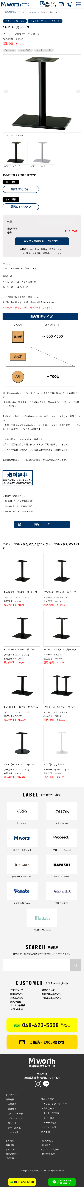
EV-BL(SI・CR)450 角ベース (60, 592)
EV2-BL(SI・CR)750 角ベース (61, 707)
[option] (42, 96)
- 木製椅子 (10, 1104)
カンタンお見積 (17, 1005)
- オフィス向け (48, 1127)
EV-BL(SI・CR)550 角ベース (20, 649)
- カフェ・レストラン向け (53, 1104)
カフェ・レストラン (14, 21)
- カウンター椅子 (14, 1113)
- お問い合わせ (11, 1154)
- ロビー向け (47, 1118)
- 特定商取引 (10, 1158)
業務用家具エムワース (14, 12)
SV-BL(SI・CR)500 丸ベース (20, 764)
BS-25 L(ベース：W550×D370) (18, 506)
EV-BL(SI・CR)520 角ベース (60, 649)
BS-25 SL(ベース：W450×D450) (19, 501)
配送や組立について (51, 993)
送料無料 (9, 50)
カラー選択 (25, 50)
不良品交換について (51, 997)
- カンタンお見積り (50, 1149)
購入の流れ (15, 1001)
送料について (48, 990)
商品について (42, 524)
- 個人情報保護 (48, 1154)
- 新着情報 (9, 1145)
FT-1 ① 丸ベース (54, 764)
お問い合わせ (16, 1009)
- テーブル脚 (12, 1132)
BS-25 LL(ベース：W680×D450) (19, 511)
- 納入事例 (45, 1132)
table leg (33, 12)
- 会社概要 (9, 1141)
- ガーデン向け (48, 1122)
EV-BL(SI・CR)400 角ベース (20, 592)
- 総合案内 (45, 1145)
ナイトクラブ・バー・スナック (45, 21)
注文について (16, 990)
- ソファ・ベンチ (14, 1118)
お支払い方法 (16, 997)
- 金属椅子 (10, 1109)
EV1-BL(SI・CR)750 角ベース (21, 707)
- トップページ (11, 1095)
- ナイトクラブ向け (50, 1113)
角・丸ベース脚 (43, 50)
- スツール (10, 1123)
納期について (16, 993)
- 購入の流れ (47, 1141)
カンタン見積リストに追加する (41, 241)
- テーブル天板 (13, 1127)
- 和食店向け (47, 1108)
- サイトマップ (11, 1149)
